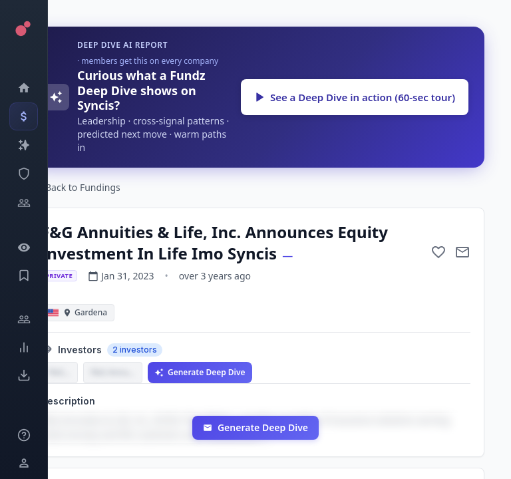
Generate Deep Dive (200, 372)
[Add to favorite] (438, 252)
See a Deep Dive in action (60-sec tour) (354, 97)
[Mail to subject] (462, 252)
